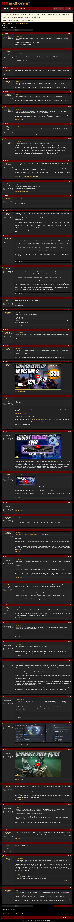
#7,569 (69, 160)
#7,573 (69, 235)
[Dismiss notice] (71, 14)
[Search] (68, 8)
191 (20, 30)
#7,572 (69, 210)
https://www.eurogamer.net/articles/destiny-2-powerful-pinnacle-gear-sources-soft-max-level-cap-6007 (39, 258)
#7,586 (69, 556)
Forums (6, 8)
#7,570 (69, 181)
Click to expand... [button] (43, 250)
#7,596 (69, 804)
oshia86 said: (18, 81)
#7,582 (69, 471)
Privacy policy (63, 917)
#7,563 (69, 67)
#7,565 (69, 91)
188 (11, 30)
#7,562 (69, 48)
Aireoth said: (18, 644)
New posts (13, 8)
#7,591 (69, 660)
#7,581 (69, 431)
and (20, 63)
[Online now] (2, 35)
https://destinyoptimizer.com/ (21, 413)
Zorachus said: (19, 238)
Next (31, 30)
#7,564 (69, 78)
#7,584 (69, 514)
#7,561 (69, 33)
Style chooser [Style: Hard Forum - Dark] (6, 917)
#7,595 (69, 783)
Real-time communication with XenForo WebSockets (41, 920)
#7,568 (69, 138)
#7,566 (69, 106)
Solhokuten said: (19, 332)
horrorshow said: (19, 51)
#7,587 (69, 581)
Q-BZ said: (18, 348)
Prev (4, 30)
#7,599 (69, 855)
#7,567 (69, 123)
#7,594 (69, 749)
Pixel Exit (28, 920)
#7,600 (69, 887)
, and (21, 325)
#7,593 (69, 722)
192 (22, 30)
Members (22, 8)
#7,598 (69, 842)
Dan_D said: (18, 94)
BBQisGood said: (19, 398)
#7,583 (69, 502)
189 (14, 30)
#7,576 (69, 309)
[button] (17, 8)
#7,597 (69, 829)
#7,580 (69, 395)
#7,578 (69, 345)
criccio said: (18, 198)
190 (17, 30)
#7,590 (69, 641)
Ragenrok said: (19, 184)
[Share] (67, 33)
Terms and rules (55, 917)
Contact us (49, 917)
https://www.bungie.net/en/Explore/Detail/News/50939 (28, 505)
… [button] (8, 30)
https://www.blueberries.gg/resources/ (42, 419)
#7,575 (69, 297)
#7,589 (69, 622)
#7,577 (69, 329)
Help (68, 917)
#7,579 (69, 361)
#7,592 (69, 696)
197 (27, 30)
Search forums (12, 11)
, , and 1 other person (25, 176)
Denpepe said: (19, 36)
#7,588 (69, 604)
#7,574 (69, 265)
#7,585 (69, 529)
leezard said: (18, 109)
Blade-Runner (5, 27)
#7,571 (69, 195)
